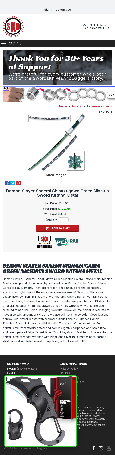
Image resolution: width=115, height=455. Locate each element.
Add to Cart (57, 228)
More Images (56, 175)
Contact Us (63, 9)
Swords (77, 106)
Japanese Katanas (99, 106)
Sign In (48, 9)
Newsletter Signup (18, 431)
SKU (102, 111)
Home (63, 106)
